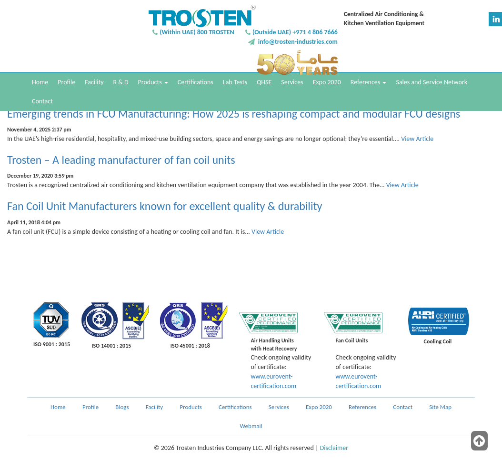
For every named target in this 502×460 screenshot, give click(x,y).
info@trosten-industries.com (298, 42)
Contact (42, 101)
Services (292, 82)
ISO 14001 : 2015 (111, 345)
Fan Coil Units (351, 340)
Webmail (251, 426)
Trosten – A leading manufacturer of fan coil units (121, 160)
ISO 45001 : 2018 (190, 345)
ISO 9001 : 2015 (51, 344)
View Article (417, 139)
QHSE (264, 82)
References (369, 82)
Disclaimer (334, 448)
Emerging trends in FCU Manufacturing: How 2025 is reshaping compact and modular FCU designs (233, 113)
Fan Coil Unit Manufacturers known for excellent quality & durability (164, 206)
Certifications (195, 82)
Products (153, 82)
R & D (120, 82)
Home (40, 82)
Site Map (440, 406)
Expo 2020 (327, 82)
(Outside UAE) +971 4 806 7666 (295, 32)
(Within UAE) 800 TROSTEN (197, 32)
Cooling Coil (438, 341)
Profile (66, 82)
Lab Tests (235, 82)
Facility (94, 82)
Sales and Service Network (431, 82)
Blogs (122, 406)
